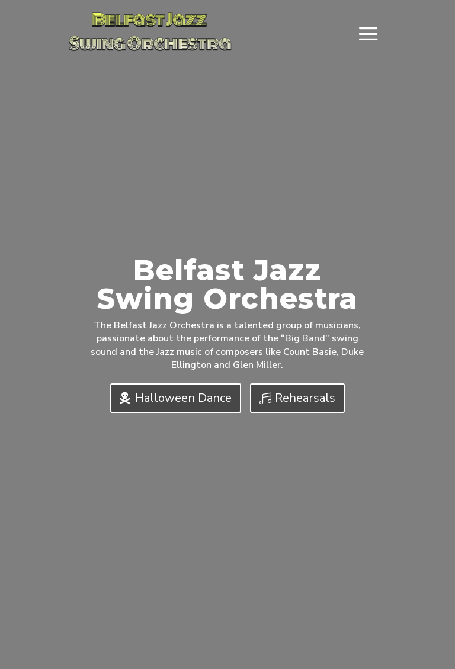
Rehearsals (305, 398)
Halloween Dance (183, 398)
